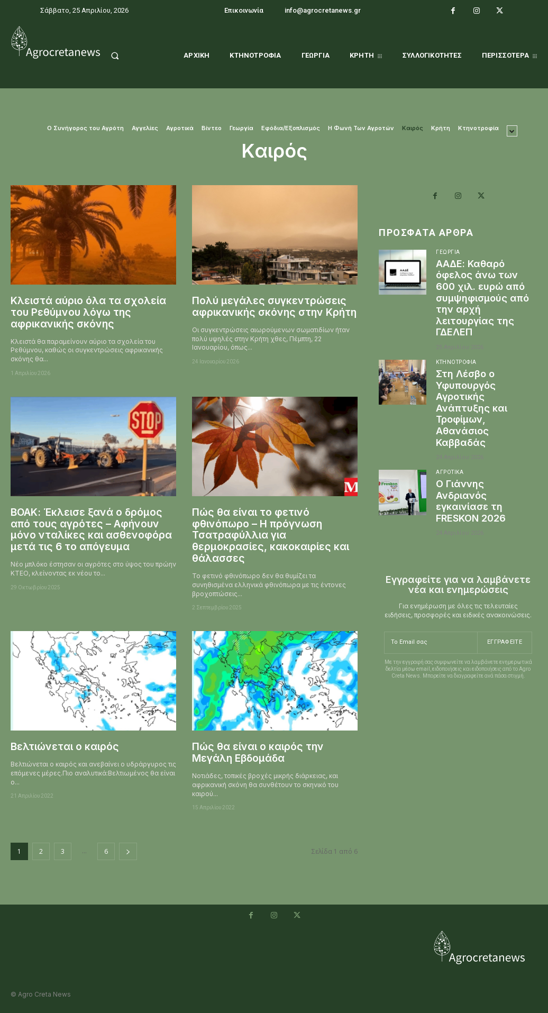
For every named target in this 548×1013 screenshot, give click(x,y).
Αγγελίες (145, 128)
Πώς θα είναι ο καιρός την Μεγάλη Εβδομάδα (258, 752)
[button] (124, 55)
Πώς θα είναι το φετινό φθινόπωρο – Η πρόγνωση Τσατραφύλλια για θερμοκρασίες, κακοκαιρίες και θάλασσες (270, 535)
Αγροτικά (180, 128)
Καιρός (412, 128)
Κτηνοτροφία (478, 128)
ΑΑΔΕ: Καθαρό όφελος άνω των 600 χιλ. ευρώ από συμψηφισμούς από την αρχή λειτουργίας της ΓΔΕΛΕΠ (482, 298)
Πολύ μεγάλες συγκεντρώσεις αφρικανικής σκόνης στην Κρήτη (274, 306)
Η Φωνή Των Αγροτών (361, 128)
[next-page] (128, 851)
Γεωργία (241, 128)
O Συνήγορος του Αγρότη (85, 128)
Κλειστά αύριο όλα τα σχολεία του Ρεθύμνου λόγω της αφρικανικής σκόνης (88, 312)
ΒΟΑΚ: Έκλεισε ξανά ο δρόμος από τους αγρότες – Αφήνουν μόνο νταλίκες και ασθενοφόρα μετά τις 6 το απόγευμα (91, 529)
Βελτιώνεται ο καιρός (65, 747)
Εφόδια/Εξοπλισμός (290, 128)
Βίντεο (212, 128)
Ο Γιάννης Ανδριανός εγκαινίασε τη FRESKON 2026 (471, 501)
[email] (430, 643)
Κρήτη (440, 128)
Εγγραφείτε (504, 641)
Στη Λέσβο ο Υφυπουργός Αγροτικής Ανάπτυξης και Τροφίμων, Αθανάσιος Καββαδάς (471, 408)
